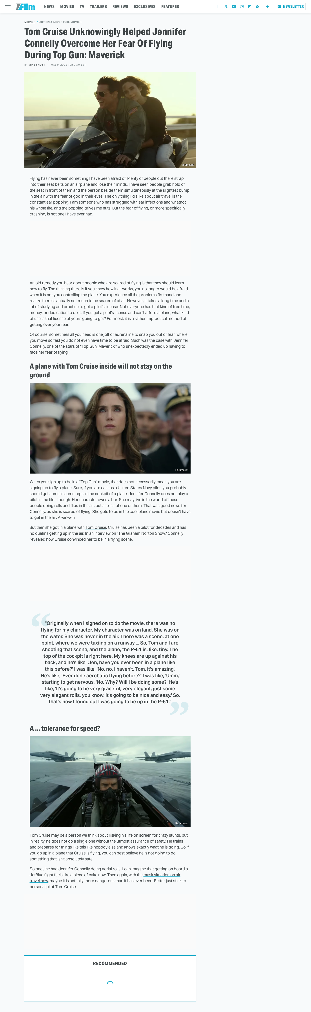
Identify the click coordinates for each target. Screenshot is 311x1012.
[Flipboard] (249, 7)
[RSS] (257, 7)
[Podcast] (267, 6)
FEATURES (170, 6)
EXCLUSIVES (145, 6)
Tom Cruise (95, 527)
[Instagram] (241, 7)
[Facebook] (218, 7)
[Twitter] (226, 7)
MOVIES (67, 6)
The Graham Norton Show (141, 533)
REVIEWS (120, 6)
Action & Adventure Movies (60, 22)
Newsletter (290, 6)
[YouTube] (233, 7)
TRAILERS (98, 6)
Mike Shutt (37, 64)
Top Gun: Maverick (98, 346)
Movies (29, 22)
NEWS (49, 6)
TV (82, 6)
